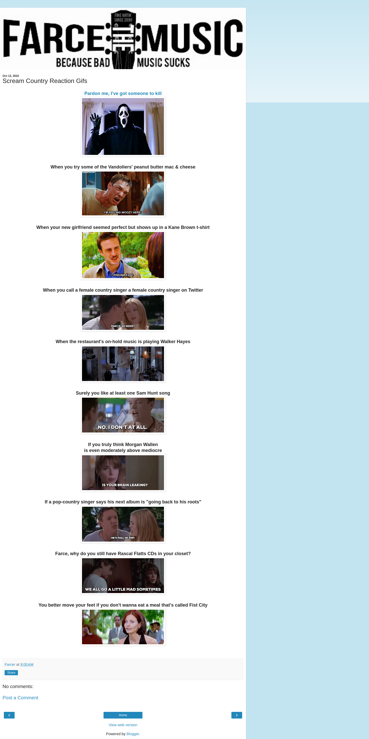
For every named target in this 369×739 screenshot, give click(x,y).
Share (11, 672)
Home (123, 715)
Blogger (133, 734)
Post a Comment (20, 697)
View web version (123, 725)
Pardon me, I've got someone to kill (122, 93)
